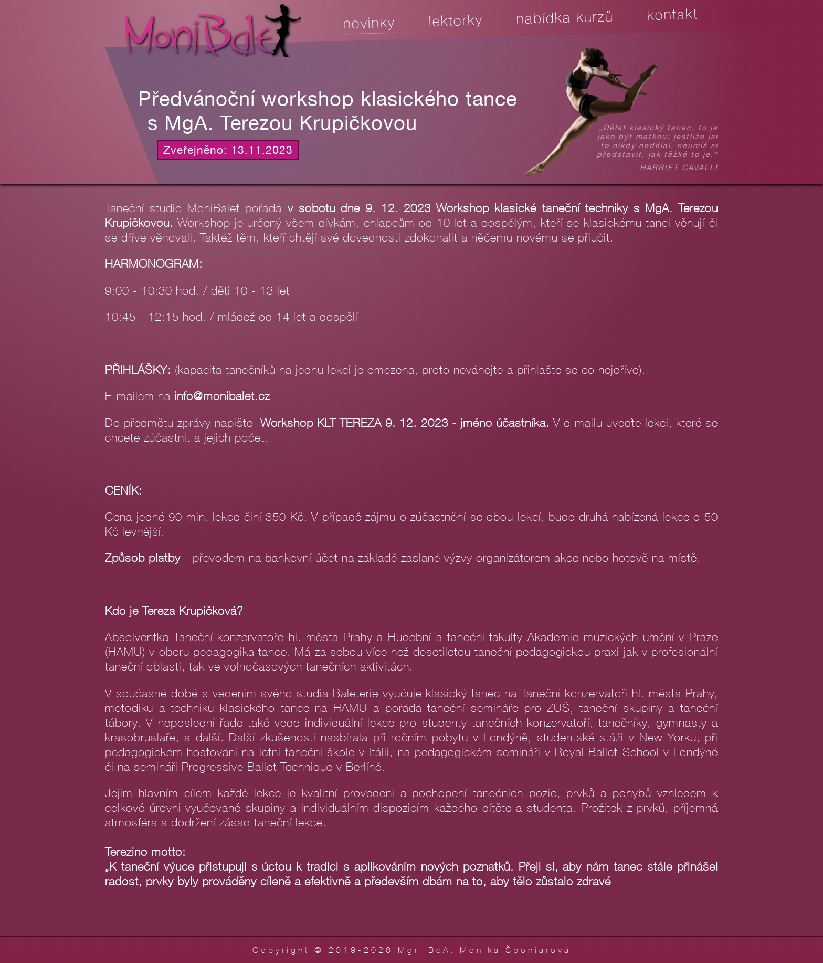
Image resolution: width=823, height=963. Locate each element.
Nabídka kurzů (565, 17)
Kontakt (672, 14)
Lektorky (456, 20)
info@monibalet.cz (222, 396)
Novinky (369, 23)
